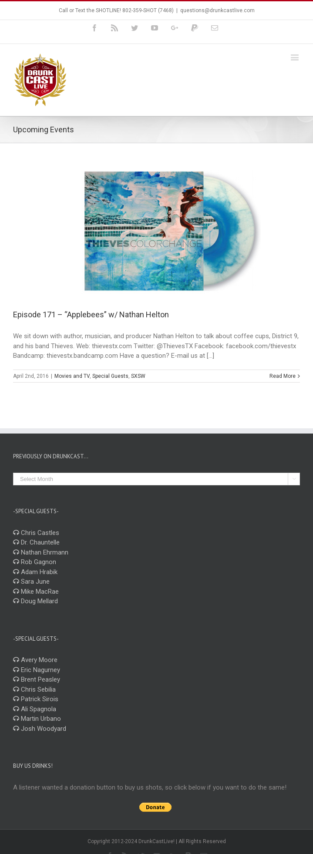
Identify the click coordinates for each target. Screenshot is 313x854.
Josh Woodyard (39, 729)
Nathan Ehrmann (40, 552)
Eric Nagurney (36, 670)
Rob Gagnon (34, 562)
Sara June (31, 581)
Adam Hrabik (35, 572)
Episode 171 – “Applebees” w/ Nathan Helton (91, 314)
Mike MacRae (36, 591)
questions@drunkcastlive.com (217, 10)
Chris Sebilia (34, 689)
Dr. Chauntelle (36, 542)
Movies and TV (72, 376)
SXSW (138, 376)
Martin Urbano (37, 719)
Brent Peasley (36, 679)
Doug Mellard (35, 601)
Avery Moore (35, 660)
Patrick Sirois (35, 699)
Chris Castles (36, 533)
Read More (282, 376)
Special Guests (110, 376)
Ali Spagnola (34, 709)
